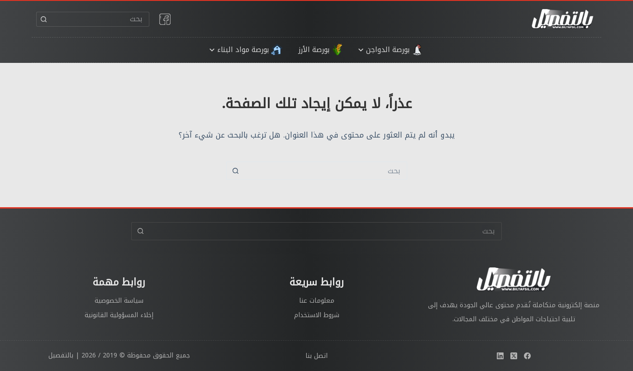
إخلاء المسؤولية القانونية (119, 315)
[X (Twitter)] (513, 355)
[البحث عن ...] (100, 19)
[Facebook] (527, 355)
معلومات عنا (316, 301)
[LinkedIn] (500, 355)
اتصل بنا (316, 356)
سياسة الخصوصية (119, 301)
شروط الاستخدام (316, 315)
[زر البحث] (43, 19)
